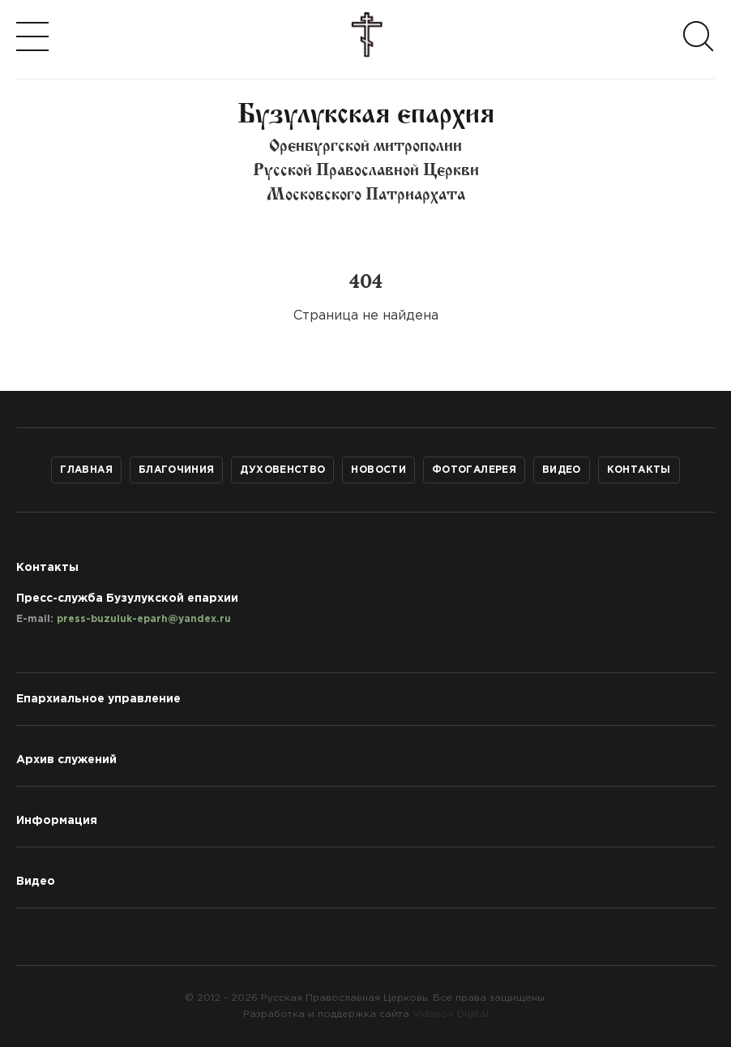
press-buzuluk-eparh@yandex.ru (144, 619)
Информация (56, 821)
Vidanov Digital (451, 1014)
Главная (86, 470)
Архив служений (66, 760)
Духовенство (282, 470)
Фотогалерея (474, 470)
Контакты (639, 470)
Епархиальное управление (98, 699)
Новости (378, 470)
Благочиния (177, 470)
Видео (561, 470)
